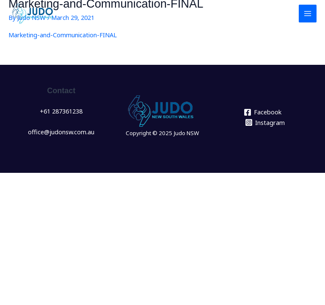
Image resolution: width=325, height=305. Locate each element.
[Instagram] (264, 122)
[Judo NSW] (33, 13)
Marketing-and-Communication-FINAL (62, 34)
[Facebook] (262, 112)
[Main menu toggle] (308, 13)
